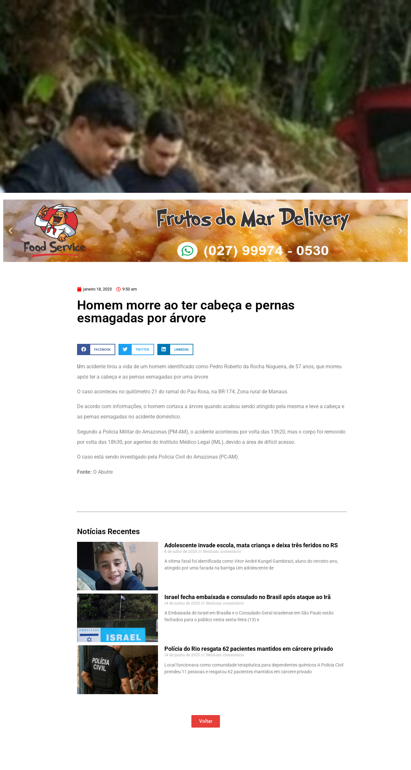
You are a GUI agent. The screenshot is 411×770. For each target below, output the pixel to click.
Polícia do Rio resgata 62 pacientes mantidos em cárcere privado (248, 648)
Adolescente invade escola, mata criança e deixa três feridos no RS (251, 545)
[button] (10, 231)
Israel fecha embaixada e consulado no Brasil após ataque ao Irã (247, 597)
